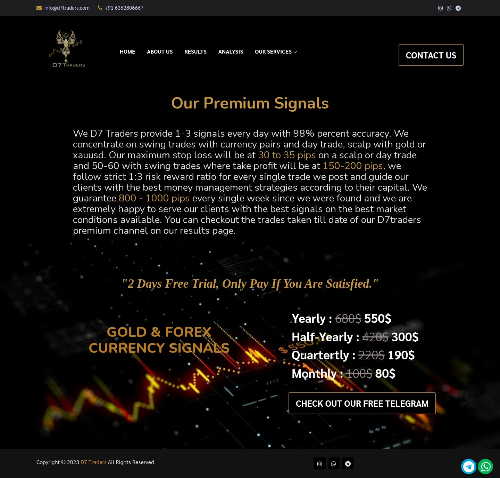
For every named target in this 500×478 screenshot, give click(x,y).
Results (195, 51)
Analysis (230, 51)
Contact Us (431, 55)
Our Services (273, 51)
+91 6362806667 (120, 7)
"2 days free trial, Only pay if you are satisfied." (250, 283)
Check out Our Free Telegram (362, 403)
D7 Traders (94, 461)
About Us (160, 51)
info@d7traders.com (63, 7)
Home (127, 51)
